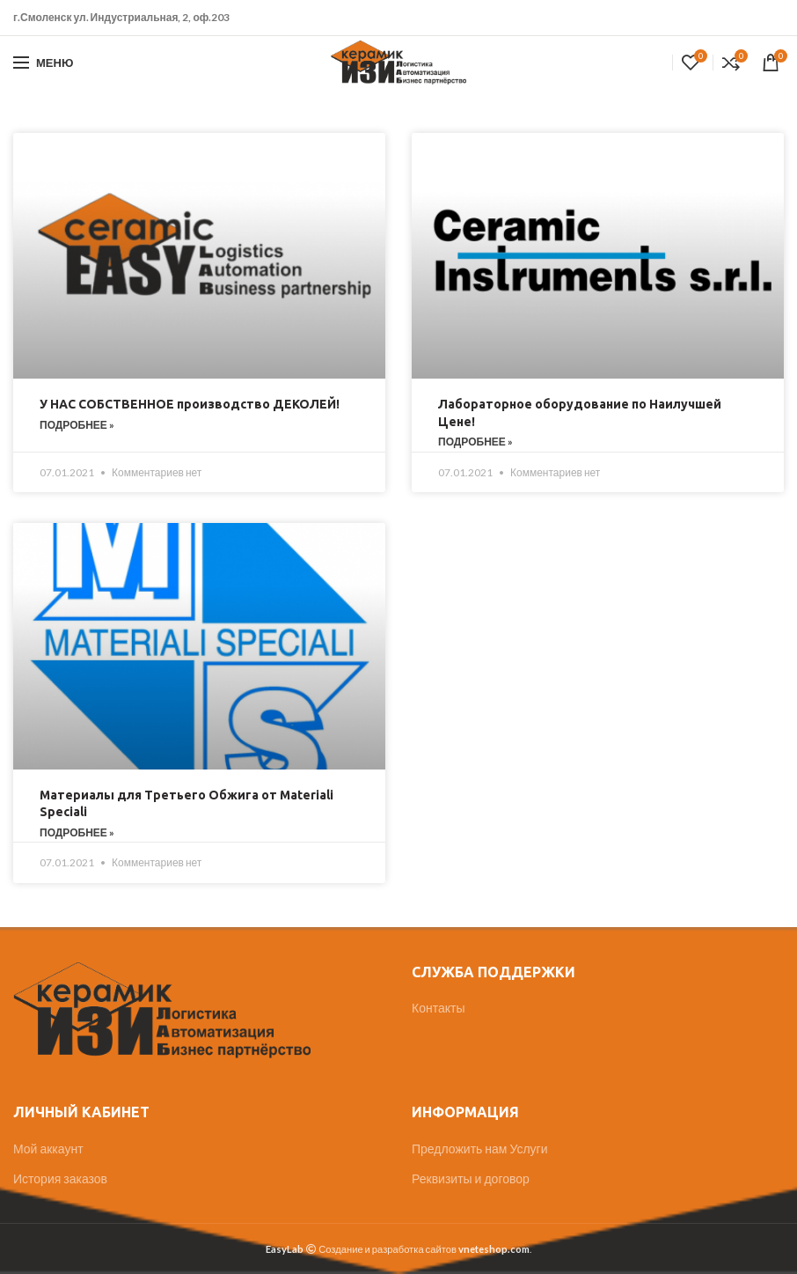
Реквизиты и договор (471, 1178)
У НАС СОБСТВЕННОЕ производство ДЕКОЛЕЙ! (190, 404)
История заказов (60, 1178)
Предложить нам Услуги (480, 1148)
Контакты (438, 1007)
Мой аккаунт (48, 1148)
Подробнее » (77, 424)
